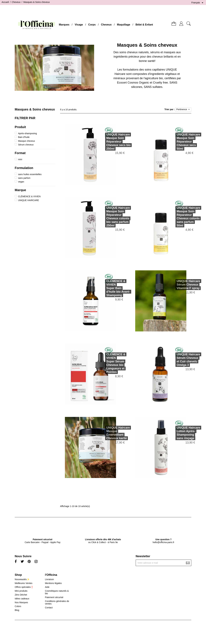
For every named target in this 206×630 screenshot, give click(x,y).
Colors (18, 606)
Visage (79, 24)
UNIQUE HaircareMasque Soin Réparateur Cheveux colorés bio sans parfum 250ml (112, 216)
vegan (21, 181)
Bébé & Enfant (144, 24)
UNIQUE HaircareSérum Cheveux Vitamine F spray (182, 284)
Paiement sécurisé (54, 597)
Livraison (49, 579)
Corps (92, 24)
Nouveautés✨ (22, 579)
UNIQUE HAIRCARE (28, 200)
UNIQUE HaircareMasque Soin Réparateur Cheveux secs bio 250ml (113, 141)
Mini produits (21, 591)
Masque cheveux (26, 141)
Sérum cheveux (26, 144)
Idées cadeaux (22, 598)
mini (20, 159)
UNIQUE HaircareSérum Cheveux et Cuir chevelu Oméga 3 (182, 360)
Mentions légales (53, 583)
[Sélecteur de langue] (197, 3)
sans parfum (24, 178)
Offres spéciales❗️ (24, 587)
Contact (49, 607)
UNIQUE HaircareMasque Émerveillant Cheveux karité (112, 433)
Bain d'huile (24, 137)
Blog (17, 610)
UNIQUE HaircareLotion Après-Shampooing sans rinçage (182, 433)
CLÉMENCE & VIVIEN (29, 196)
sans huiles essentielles (30, 174)
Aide (47, 587)
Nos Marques (21, 602)
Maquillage (123, 24)
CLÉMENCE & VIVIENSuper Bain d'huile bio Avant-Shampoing (112, 288)
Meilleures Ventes (23, 583)
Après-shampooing (27, 133)
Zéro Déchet (21, 594)
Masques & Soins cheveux (35, 109)
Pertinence (183, 109)
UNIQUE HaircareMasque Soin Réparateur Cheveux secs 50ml (182, 141)
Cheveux (106, 24)
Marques (64, 24)
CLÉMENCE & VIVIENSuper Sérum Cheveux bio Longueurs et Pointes (110, 363)
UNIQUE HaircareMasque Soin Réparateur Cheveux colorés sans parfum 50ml (182, 216)
